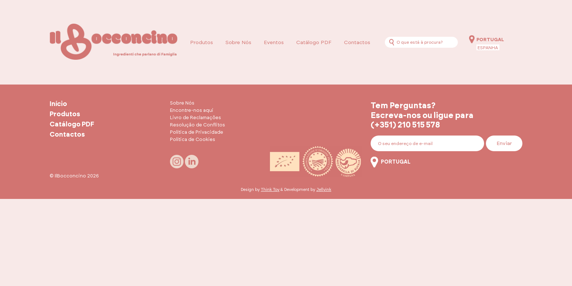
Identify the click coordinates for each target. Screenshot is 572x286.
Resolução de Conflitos (197, 125)
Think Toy (270, 190)
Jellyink (323, 190)
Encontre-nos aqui (191, 110)
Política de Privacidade (196, 132)
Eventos (274, 42)
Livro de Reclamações (195, 117)
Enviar (504, 143)
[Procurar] (391, 42)
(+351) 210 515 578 (405, 125)
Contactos (357, 42)
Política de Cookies (192, 139)
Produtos (201, 42)
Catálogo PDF (314, 42)
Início (58, 104)
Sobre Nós (238, 42)
